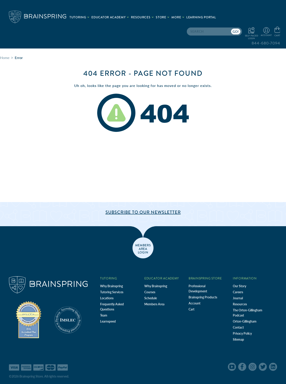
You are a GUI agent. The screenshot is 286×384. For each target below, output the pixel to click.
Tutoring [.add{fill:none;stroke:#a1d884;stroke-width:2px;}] (79, 17)
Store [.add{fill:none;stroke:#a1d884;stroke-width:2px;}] (162, 17)
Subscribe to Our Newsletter (143, 212)
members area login (143, 248)
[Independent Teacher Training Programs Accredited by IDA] (28, 319)
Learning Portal (201, 17)
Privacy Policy (242, 333)
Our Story (239, 286)
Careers (238, 292)
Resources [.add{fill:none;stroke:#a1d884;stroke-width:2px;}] (142, 17)
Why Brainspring (111, 286)
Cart (191, 309)
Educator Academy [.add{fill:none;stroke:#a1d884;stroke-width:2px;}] (110, 17)
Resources (240, 304)
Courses (149, 292)
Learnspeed (108, 321)
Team (103, 315)
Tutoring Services (111, 292)
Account (194, 303)
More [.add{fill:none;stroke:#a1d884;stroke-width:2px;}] (177, 17)
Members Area (154, 304)
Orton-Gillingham (245, 321)
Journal (238, 298)
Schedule (150, 298)
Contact (238, 327)
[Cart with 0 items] (277, 32)
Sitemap (238, 339)
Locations (107, 298)
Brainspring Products (203, 297)
